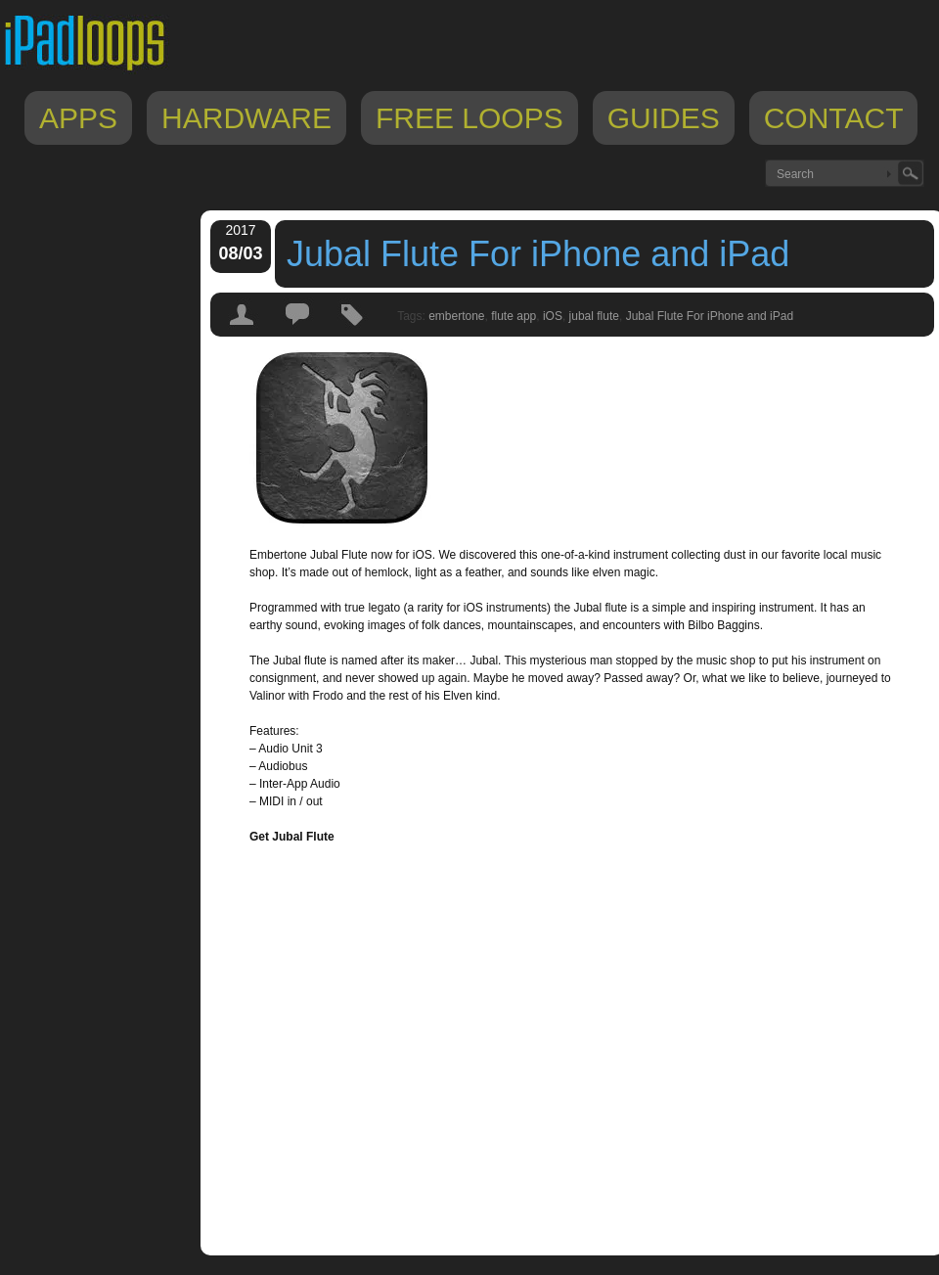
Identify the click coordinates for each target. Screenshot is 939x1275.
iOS (552, 316)
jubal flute (594, 316)
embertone (456, 316)
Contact (834, 118)
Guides (663, 118)
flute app (513, 316)
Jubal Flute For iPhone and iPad (538, 254)
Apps (78, 118)
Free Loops (469, 118)
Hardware (246, 118)
